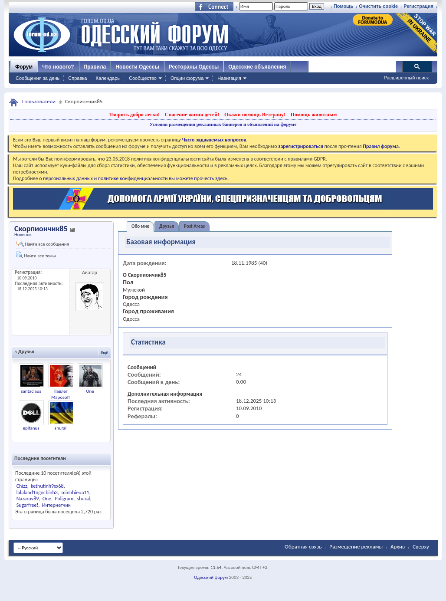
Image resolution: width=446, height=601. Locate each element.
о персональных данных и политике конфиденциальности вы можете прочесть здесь (133, 178)
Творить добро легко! (134, 115)
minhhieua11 (75, 492)
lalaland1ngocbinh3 (37, 492)
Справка (77, 78)
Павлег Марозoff (60, 394)
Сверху (421, 546)
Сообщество (143, 78)
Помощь (343, 6)
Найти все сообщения (42, 244)
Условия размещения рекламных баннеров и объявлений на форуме (223, 124)
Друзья (166, 226)
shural (60, 428)
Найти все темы (36, 255)
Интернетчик (56, 505)
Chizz (21, 486)
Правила (95, 67)
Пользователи (39, 101)
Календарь (107, 78)
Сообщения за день (37, 78)
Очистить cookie (378, 6)
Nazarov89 (27, 499)
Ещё (104, 352)
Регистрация (418, 6)
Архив (397, 546)
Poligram (64, 499)
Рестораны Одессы (194, 67)
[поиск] (352, 66)
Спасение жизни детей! (192, 115)
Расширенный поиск (406, 77)
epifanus (31, 428)
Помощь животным (314, 115)
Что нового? (58, 67)
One (90, 391)
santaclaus (31, 391)
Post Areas (194, 226)
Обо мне (140, 226)
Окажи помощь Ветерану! (254, 115)
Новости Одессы (137, 67)
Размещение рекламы (356, 546)
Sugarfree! (27, 505)
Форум (24, 67)
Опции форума (187, 78)
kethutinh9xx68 (47, 486)
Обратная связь (303, 546)
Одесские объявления (257, 67)
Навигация (229, 78)
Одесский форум (211, 577)
